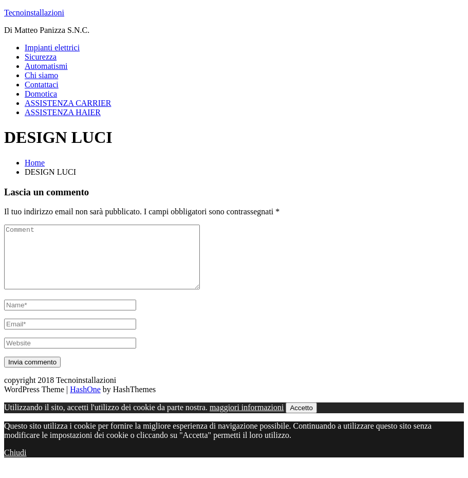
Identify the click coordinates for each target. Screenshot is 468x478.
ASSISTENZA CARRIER (68, 103)
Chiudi (15, 465)
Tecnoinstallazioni (34, 12)
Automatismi (46, 66)
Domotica (41, 93)
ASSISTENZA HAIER (63, 112)
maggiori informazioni (247, 419)
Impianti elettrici (52, 47)
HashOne (85, 401)
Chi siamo (41, 75)
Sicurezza (41, 56)
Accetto (301, 420)
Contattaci (42, 84)
